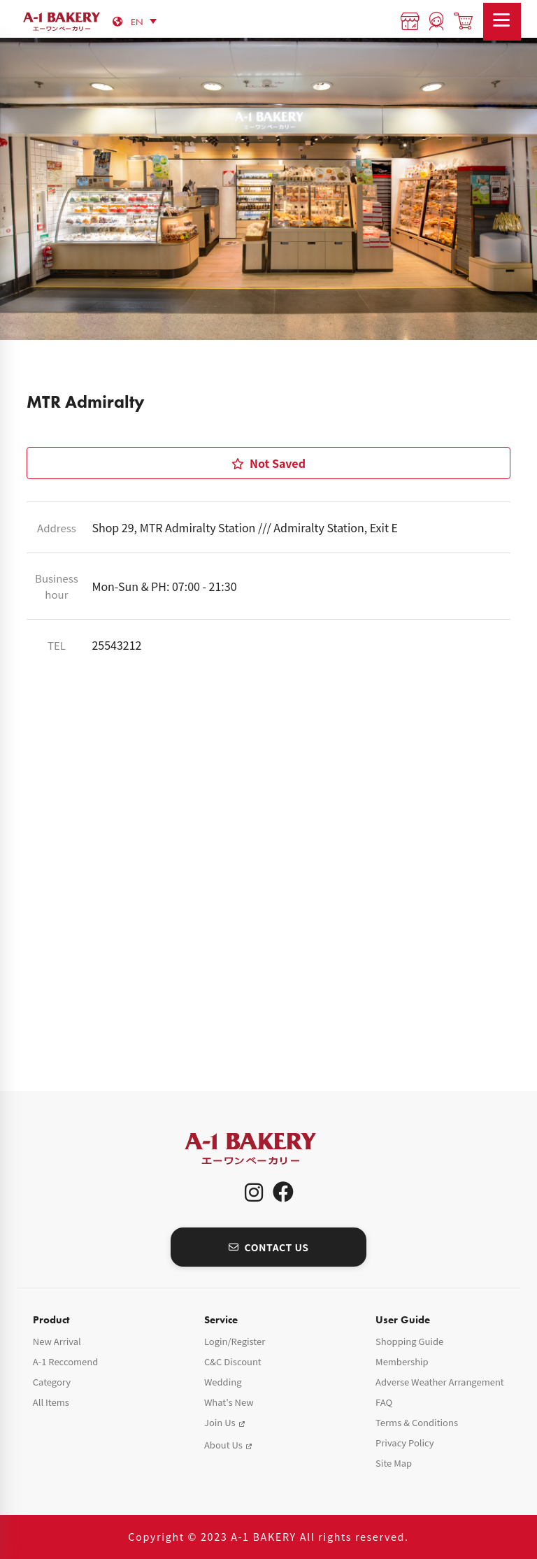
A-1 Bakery (268, 1149)
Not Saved (268, 463)
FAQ (383, 1402)
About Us (223, 1444)
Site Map (393, 1462)
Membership (402, 1361)
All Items (51, 1402)
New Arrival (57, 1341)
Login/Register (234, 1341)
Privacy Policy (404, 1442)
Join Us (220, 1422)
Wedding (223, 1381)
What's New (229, 1402)
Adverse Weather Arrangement (439, 1381)
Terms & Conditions (416, 1422)
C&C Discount (233, 1361)
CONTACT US (269, 1247)
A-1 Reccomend (66, 1361)
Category (52, 1381)
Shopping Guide (409, 1341)
